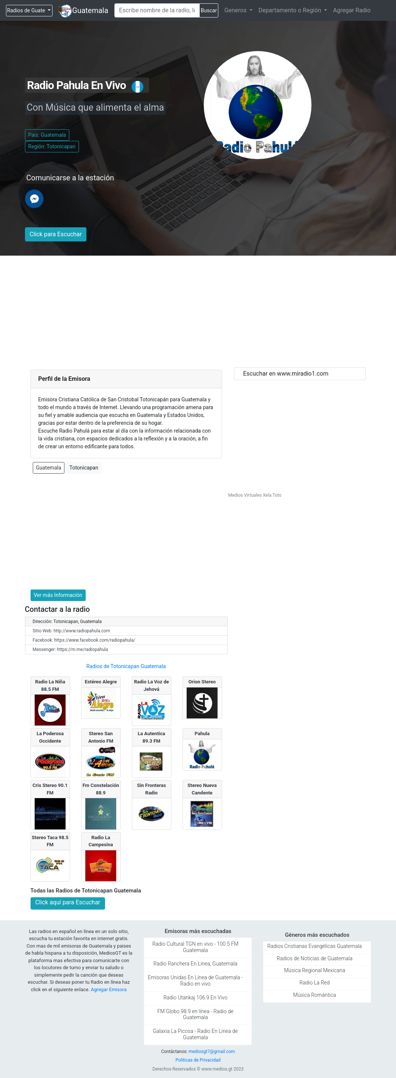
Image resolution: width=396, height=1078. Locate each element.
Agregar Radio (352, 10)
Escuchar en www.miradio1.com (286, 373)
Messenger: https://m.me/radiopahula (70, 649)
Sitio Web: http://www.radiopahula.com (71, 630)
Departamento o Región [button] (291, 10)
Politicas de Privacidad (198, 1060)
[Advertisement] (198, 311)
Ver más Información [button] (58, 595)
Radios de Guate (26, 10)
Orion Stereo (202, 682)
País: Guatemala (47, 135)
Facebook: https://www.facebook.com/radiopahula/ (84, 640)
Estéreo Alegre (101, 682)
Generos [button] (236, 10)
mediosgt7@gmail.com (212, 1051)
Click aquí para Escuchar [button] (68, 902)
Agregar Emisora (109, 989)
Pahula (201, 733)
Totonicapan (83, 468)
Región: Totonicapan (52, 146)
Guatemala (90, 10)
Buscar (209, 10)
